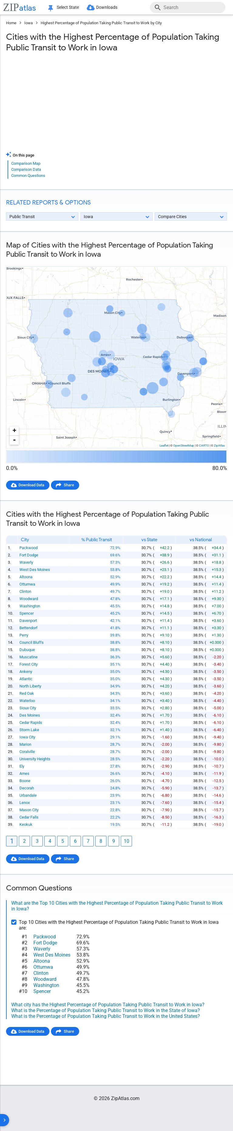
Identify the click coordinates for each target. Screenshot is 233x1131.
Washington (29, 606)
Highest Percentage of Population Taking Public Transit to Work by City (101, 23)
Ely (21, 766)
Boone (24, 780)
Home (11, 23)
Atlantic (25, 679)
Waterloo (27, 700)
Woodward (28, 598)
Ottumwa (27, 584)
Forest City (28, 664)
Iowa (28, 23)
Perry (23, 635)
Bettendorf (28, 628)
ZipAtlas (219, 445)
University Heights (34, 759)
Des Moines (29, 715)
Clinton (25, 591)
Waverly (26, 562)
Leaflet (164, 445)
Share (70, 485)
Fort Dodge (28, 555)
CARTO (204, 445)
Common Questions (28, 175)
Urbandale (28, 795)
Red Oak (26, 693)
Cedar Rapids (30, 722)
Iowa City (27, 737)
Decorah (26, 788)
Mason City (29, 810)
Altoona (25, 577)
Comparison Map (25, 163)
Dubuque (27, 649)
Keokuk (25, 824)
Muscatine (28, 657)
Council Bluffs (31, 642)
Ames (24, 773)
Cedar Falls (29, 817)
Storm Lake (29, 730)
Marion (25, 744)
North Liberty (30, 686)
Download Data (32, 485)
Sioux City (27, 708)
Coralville (27, 751)
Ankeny (25, 671)
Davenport (28, 620)
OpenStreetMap (183, 445)
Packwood (28, 547)
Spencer (26, 613)
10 (126, 841)
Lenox (24, 802)
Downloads (108, 7)
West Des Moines (34, 569)
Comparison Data (26, 169)
